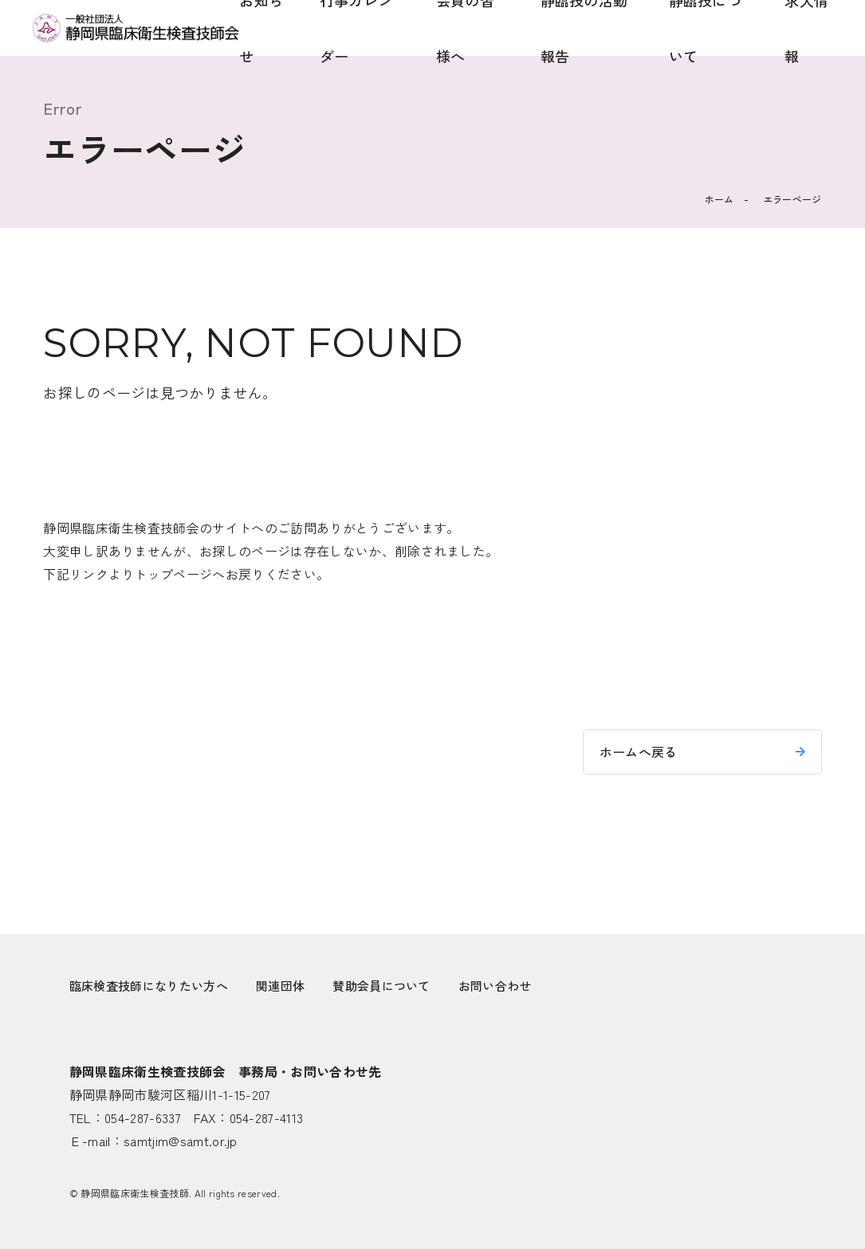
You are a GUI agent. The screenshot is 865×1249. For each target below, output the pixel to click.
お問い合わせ (495, 985)
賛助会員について (381, 985)
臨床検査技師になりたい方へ (148, 985)
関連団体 (280, 985)
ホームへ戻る (639, 751)
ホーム (719, 199)
